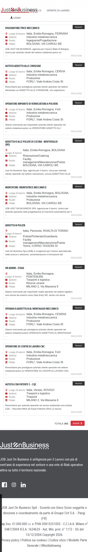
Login (15, 17)
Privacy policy (10, 540)
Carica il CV (34, 10)
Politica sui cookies (34, 540)
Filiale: (12, 44)
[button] (78, 423)
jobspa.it (15, 10)
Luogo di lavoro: (17, 33)
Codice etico (57, 540)
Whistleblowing (51, 546)
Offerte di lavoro (58, 10)
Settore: (13, 37)
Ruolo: (12, 40)
